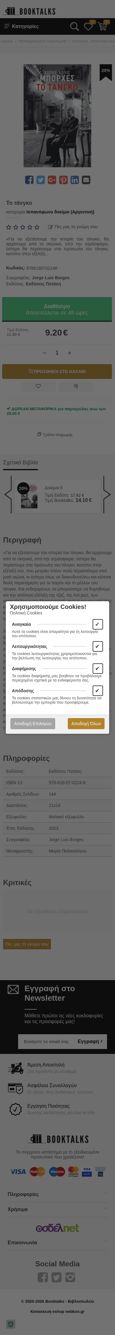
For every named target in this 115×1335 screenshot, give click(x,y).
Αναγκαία (21, 624)
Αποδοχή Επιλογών (33, 723)
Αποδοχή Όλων (86, 723)
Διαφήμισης (24, 668)
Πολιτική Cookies (26, 612)
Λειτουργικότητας (29, 646)
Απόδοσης (23, 690)
